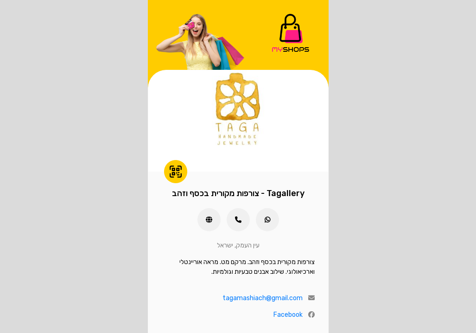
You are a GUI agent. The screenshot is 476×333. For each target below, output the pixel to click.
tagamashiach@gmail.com (262, 298)
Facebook (288, 315)
